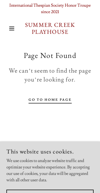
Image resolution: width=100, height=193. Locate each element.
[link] (50, 28)
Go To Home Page (50, 100)
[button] (7, 28)
